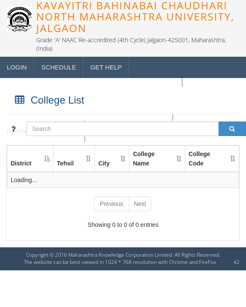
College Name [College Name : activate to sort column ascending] (144, 159)
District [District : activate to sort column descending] (21, 163)
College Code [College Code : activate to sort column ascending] (200, 159)
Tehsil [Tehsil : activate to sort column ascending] (65, 163)
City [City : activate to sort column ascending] (103, 163)
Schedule (58, 67)
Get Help (106, 67)
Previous (111, 203)
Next (140, 203)
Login (17, 67)
